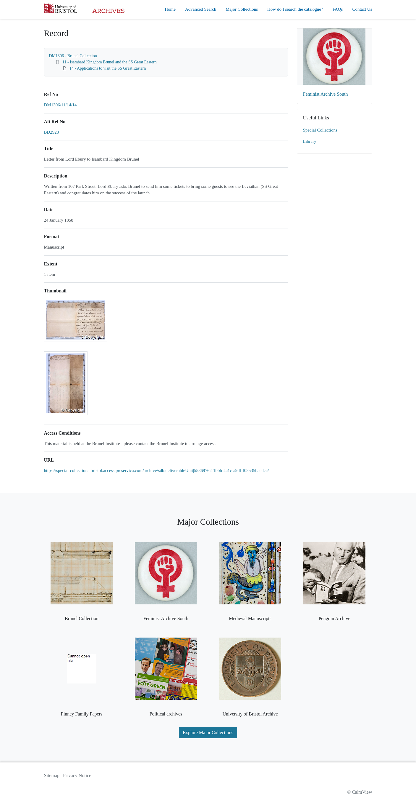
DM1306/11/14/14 (60, 105)
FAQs (338, 9)
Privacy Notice (77, 775)
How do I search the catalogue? (295, 9)
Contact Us (362, 9)
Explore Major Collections (208, 732)
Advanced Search (200, 9)
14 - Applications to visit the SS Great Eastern (107, 68)
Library (309, 141)
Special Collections (320, 130)
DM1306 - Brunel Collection (73, 56)
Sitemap (51, 775)
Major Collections (242, 9)
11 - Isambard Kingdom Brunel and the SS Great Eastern (109, 62)
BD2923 (51, 132)
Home (170, 9)
